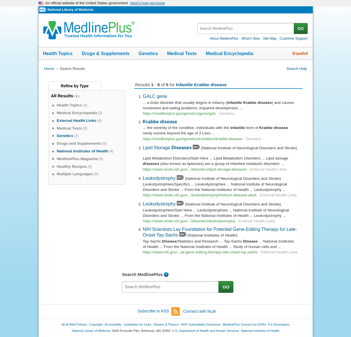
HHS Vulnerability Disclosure (201, 324)
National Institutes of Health (260, 330)
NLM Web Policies (74, 324)
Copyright (96, 324)
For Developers (278, 324)
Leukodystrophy (159, 178)
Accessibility (113, 324)
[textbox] (246, 28)
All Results (62, 95)
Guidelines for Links (137, 324)
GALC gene (155, 96)
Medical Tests (182, 53)
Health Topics (58, 53)
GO (301, 28)
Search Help (296, 68)
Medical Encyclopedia (229, 53)
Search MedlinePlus (142, 274)
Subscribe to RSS (159, 311)
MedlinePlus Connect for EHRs (244, 324)
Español (300, 53)
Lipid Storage (167, 147)
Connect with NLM (199, 311)
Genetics (148, 53)
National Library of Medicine (70, 10)
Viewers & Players (166, 324)
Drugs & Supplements (105, 53)
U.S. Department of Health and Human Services (205, 330)
